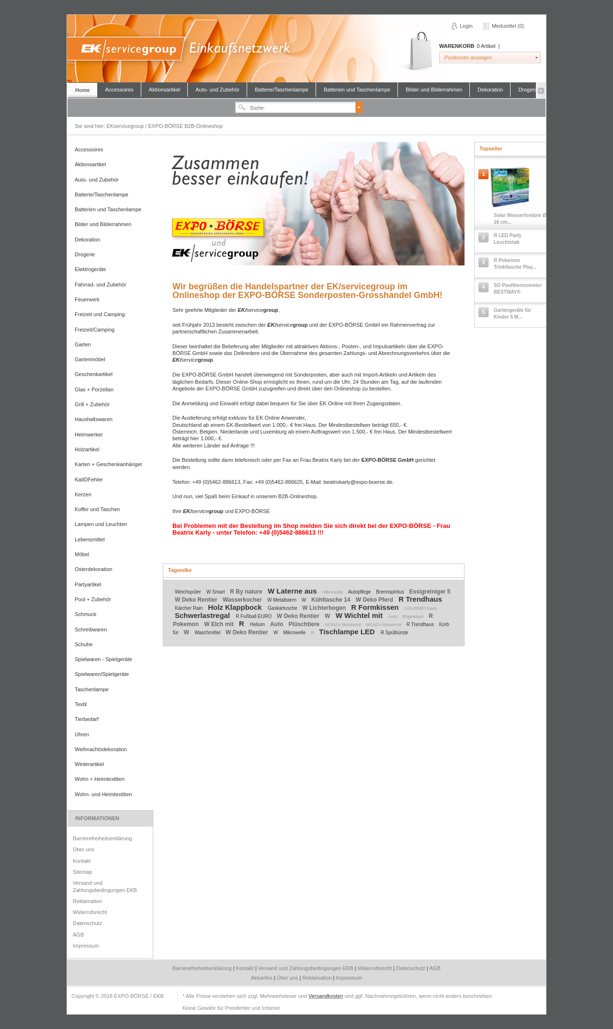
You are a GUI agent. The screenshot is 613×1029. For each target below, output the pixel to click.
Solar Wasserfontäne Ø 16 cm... (520, 219)
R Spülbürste (395, 632)
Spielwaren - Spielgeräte (103, 659)
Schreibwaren (91, 629)
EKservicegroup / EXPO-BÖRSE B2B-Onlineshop (306, 48)
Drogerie (528, 89)
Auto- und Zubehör (217, 89)
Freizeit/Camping (94, 329)
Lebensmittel (89, 539)
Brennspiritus (390, 592)
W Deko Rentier (197, 599)
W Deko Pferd (375, 599)
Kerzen (83, 494)
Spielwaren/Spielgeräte (102, 674)
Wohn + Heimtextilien (100, 779)
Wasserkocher (243, 599)
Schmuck (85, 614)
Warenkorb (415, 51)
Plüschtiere (305, 624)
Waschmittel (208, 632)
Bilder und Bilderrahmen (434, 89)
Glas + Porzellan (94, 389)
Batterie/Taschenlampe (281, 89)
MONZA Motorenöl (343, 624)
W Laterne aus (293, 591)
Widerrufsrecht (90, 912)
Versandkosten (325, 996)
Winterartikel (89, 764)
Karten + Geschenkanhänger (108, 464)
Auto (393, 616)
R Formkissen (375, 607)
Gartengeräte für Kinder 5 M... (512, 314)
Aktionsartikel (164, 89)
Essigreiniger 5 (429, 591)
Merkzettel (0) (508, 26)
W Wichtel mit (360, 615)
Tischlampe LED (348, 632)
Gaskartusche (283, 608)
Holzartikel (87, 449)
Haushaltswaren (94, 419)
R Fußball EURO (254, 616)
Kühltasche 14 (331, 599)
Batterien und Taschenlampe (357, 89)
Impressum (86, 946)
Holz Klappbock (236, 607)
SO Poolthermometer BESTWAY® (518, 289)
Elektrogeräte (90, 269)
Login (466, 26)
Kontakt (82, 861)
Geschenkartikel (94, 374)
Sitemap (82, 872)
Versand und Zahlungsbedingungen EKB (105, 886)
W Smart (216, 592)
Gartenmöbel (90, 359)
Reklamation (87, 901)
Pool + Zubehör (93, 599)
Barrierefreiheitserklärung (102, 838)
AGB (78, 935)
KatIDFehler (89, 479)
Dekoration (490, 89)
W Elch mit (219, 624)
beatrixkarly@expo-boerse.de (358, 482)
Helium (258, 624)
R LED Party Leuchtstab (508, 239)
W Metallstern (282, 600)
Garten (83, 344)
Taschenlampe (92, 689)
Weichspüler (189, 592)
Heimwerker (89, 434)
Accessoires (119, 89)
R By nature (247, 591)
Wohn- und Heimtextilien (103, 794)
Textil (81, 704)
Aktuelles (262, 978)
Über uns (83, 849)
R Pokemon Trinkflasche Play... (515, 264)
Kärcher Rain (189, 608)
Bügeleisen (413, 616)
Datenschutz (87, 923)
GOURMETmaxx (421, 608)
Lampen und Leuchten (101, 524)
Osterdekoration (93, 569)
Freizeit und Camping (100, 314)
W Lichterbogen (324, 608)
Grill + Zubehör (92, 404)
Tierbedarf (87, 719)
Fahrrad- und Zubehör (100, 284)
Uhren (82, 734)
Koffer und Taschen (97, 509)
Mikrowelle (333, 592)
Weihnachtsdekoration (101, 749)
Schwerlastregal (203, 615)
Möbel (82, 554)
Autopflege (360, 592)
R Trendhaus (420, 599)
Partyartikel (88, 584)
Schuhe (83, 644)
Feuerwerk (87, 299)
